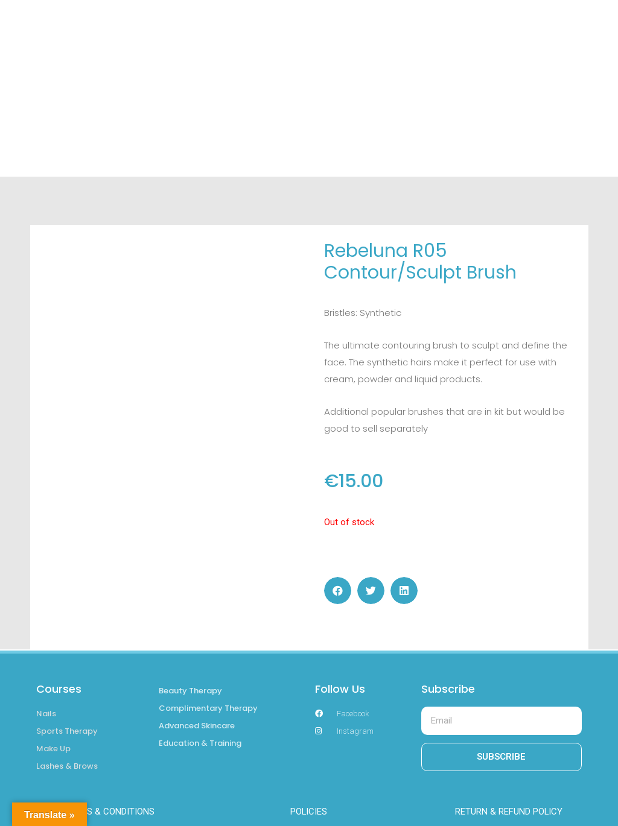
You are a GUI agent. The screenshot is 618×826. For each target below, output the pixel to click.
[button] (337, 590)
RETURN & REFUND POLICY (509, 811)
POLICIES (309, 811)
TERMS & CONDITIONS (109, 811)
